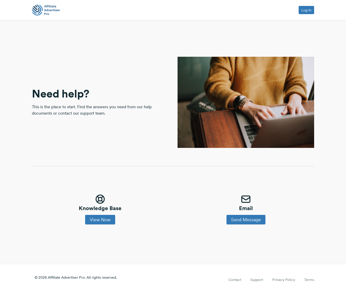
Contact (234, 279)
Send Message (246, 220)
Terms (309, 279)
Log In (306, 10)
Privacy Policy (283, 279)
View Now (100, 220)
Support (256, 279)
